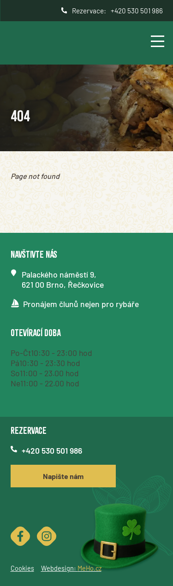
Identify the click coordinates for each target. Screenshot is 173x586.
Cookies (22, 568)
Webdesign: (71, 568)
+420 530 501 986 (137, 10)
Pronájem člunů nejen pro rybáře (81, 304)
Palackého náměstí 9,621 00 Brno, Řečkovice (63, 279)
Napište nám (63, 476)
